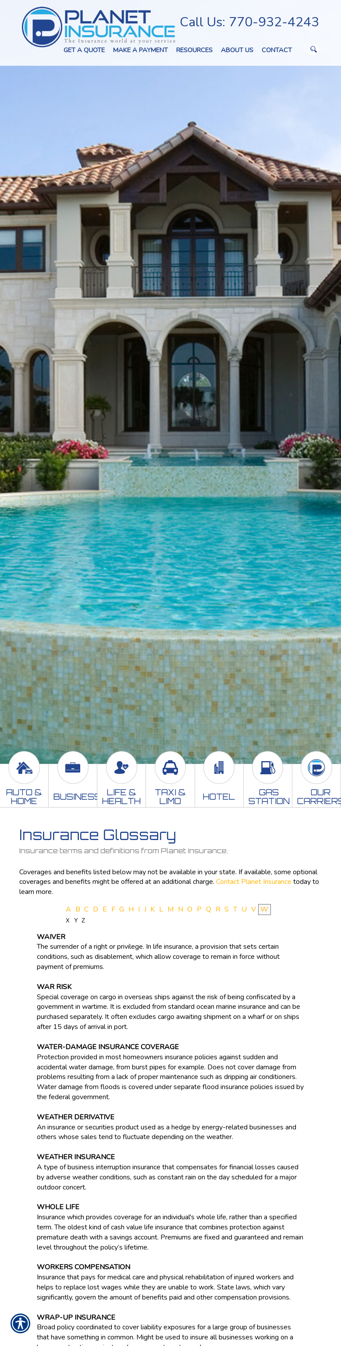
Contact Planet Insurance (253, 882)
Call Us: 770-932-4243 (249, 22)
